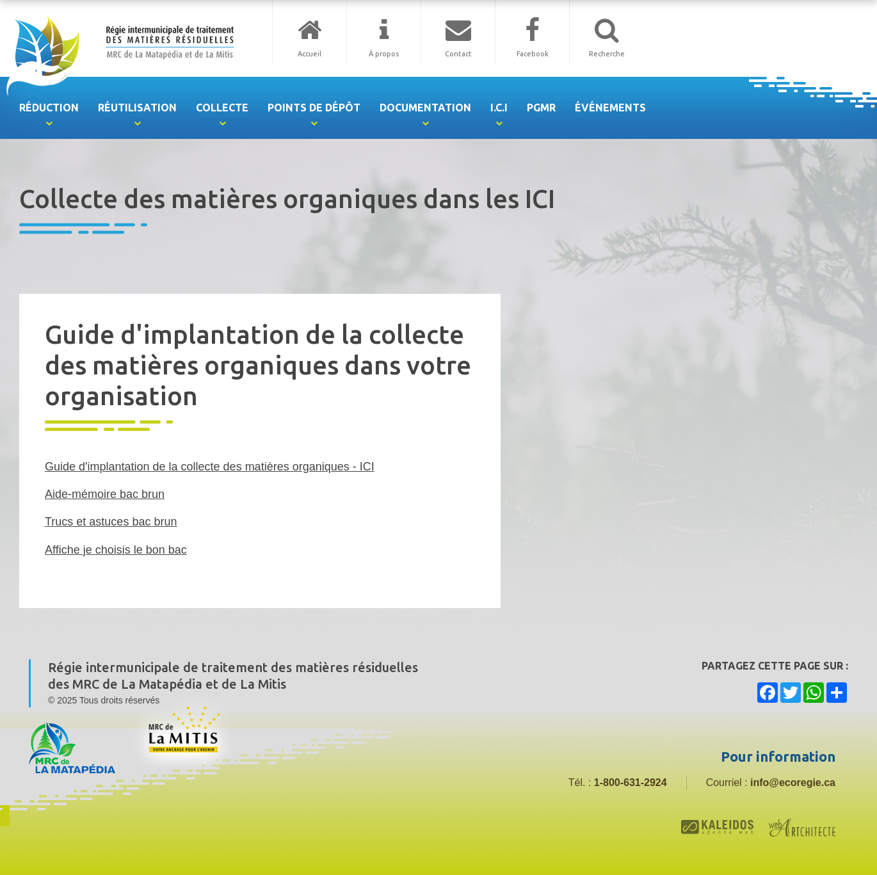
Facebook (533, 54)
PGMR (541, 107)
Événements (610, 107)
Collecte (222, 107)
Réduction (49, 107)
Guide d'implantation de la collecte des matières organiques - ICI (209, 466)
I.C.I (499, 107)
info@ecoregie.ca (792, 782)
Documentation (425, 107)
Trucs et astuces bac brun (111, 521)
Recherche (607, 54)
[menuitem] (49, 108)
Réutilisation (137, 107)
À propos (384, 54)
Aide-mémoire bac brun (105, 494)
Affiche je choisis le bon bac (116, 549)
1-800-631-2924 (630, 782)
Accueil (309, 54)
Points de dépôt (314, 107)
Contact (458, 54)
